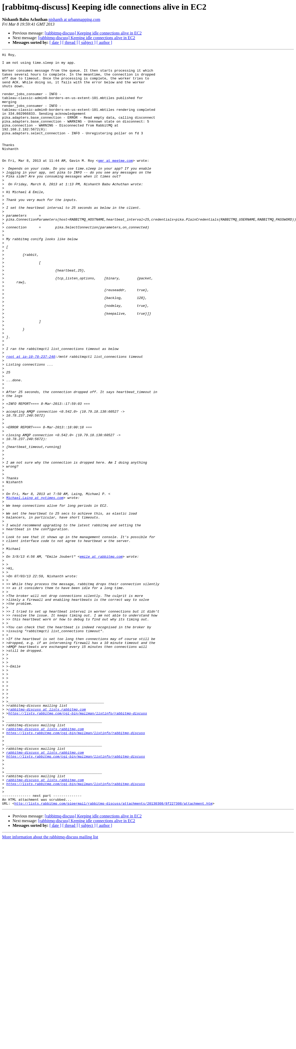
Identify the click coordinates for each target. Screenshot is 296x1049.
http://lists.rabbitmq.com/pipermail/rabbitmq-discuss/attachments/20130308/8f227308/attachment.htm (113, 954)
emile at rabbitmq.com (101, 657)
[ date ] (55, 42)
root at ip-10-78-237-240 (30, 417)
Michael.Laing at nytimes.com (34, 587)
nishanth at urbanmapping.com (74, 19)
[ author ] (104, 42)
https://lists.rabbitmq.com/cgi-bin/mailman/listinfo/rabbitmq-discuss (77, 845)
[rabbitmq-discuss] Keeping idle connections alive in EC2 (93, 33)
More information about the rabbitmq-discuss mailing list (50, 987)
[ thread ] (70, 42)
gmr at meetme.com (115, 182)
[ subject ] (87, 42)
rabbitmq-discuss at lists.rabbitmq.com (47, 841)
